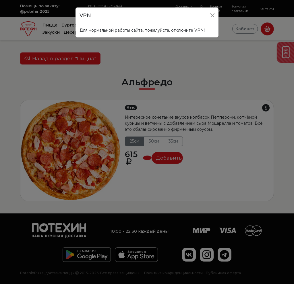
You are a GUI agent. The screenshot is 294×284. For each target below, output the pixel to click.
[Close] (212, 15)
